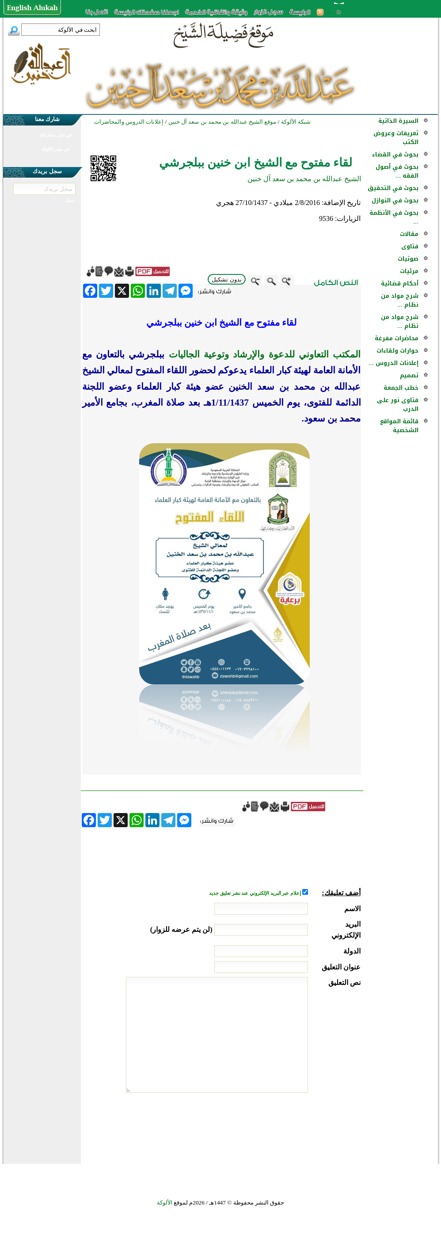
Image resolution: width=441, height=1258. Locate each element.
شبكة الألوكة (296, 121)
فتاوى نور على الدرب (397, 404)
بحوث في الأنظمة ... (393, 217)
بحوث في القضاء (395, 154)
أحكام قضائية (399, 283)
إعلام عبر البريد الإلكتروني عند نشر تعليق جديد (255, 893)
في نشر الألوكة (55, 149)
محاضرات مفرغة (396, 338)
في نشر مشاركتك (55, 135)
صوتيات (408, 258)
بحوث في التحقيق (393, 188)
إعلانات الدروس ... (393, 363)
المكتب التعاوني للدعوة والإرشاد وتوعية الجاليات (262, 354)
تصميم (409, 375)
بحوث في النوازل (395, 200)
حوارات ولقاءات (397, 350)
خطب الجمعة (401, 387)
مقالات (409, 233)
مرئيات (409, 271)
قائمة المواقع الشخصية (399, 426)
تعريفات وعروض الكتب (395, 138)
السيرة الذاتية (398, 120)
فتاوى (409, 246)
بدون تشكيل (227, 279)
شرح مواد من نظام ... (399, 300)
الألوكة (164, 1202)
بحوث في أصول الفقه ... (397, 171)
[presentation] (293, 1126)
